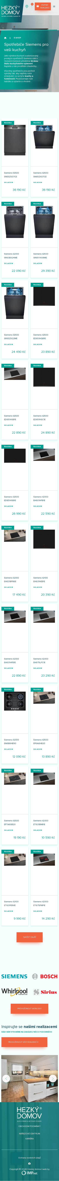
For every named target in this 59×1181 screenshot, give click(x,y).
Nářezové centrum (29, 1134)
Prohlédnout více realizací (23, 1042)
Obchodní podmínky (29, 1126)
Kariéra (29, 1139)
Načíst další (29, 937)
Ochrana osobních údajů (29, 1158)
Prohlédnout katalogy (29, 1008)
